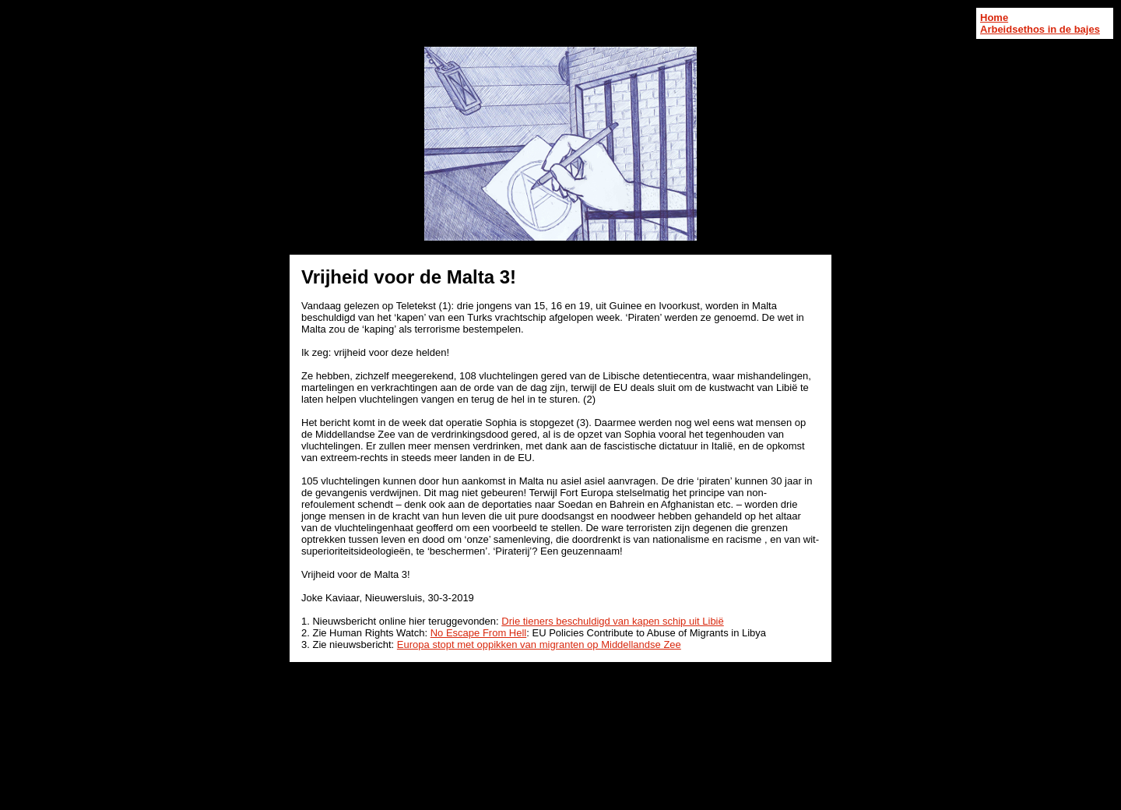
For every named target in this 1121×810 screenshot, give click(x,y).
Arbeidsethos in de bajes (1040, 29)
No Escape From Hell (478, 633)
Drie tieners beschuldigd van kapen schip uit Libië (612, 621)
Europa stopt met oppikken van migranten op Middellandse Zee (539, 644)
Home (994, 17)
